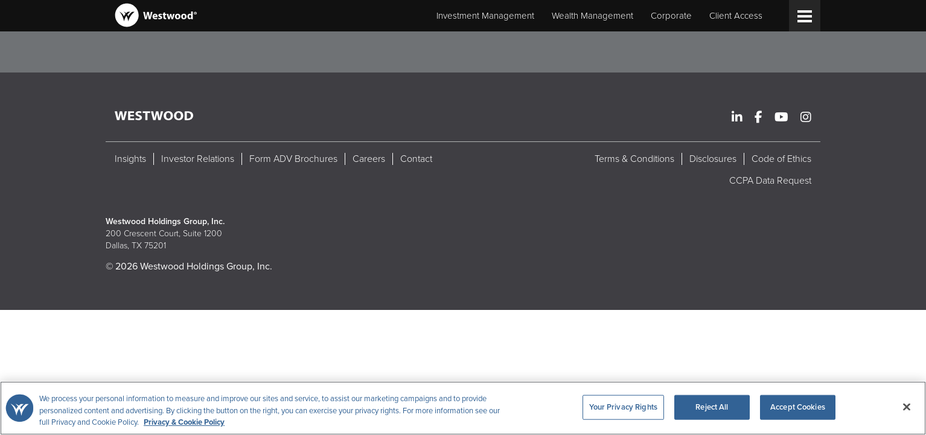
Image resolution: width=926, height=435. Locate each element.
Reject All (711, 406)
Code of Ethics (781, 159)
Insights (130, 159)
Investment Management (485, 15)
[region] (463, 408)
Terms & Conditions (634, 159)
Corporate (671, 15)
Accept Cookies (797, 406)
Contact (416, 159)
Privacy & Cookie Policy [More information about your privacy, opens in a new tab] (184, 422)
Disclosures (712, 159)
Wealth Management (592, 15)
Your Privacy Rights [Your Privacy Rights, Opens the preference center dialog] (623, 406)
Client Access (735, 15)
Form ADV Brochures (293, 159)
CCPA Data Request (770, 181)
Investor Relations (197, 159)
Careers (369, 159)
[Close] (906, 406)
